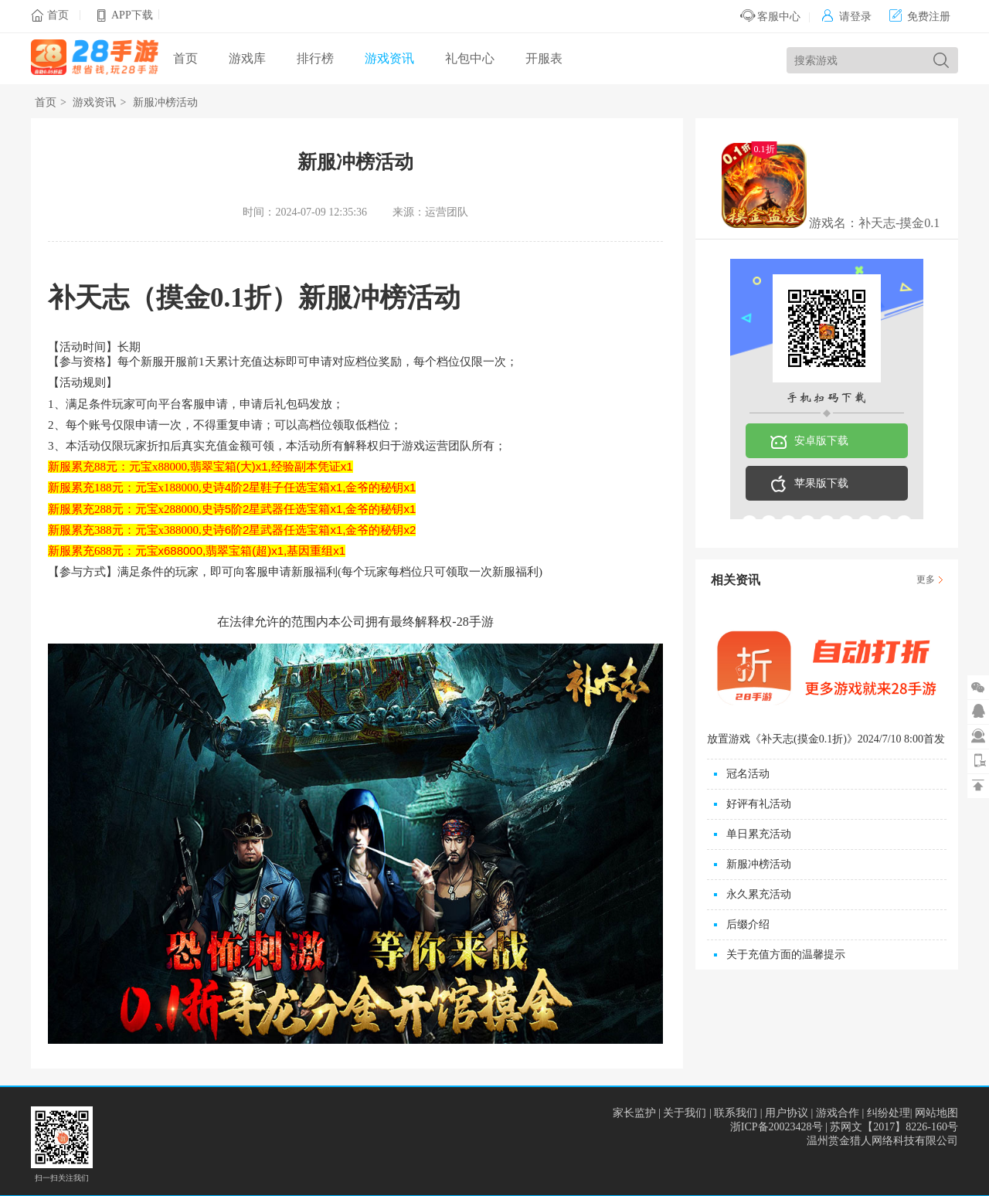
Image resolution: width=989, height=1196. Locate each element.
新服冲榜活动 (165, 102)
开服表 (543, 58)
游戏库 (247, 58)
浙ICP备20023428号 (776, 1127)
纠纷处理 (888, 1113)
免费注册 (919, 16)
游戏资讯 (389, 58)
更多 (925, 579)
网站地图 (936, 1113)
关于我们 (684, 1113)
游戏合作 (837, 1113)
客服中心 (770, 16)
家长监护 (634, 1113)
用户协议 (786, 1113)
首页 (58, 15)
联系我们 (735, 1113)
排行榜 (315, 58)
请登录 (846, 16)
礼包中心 (469, 58)
